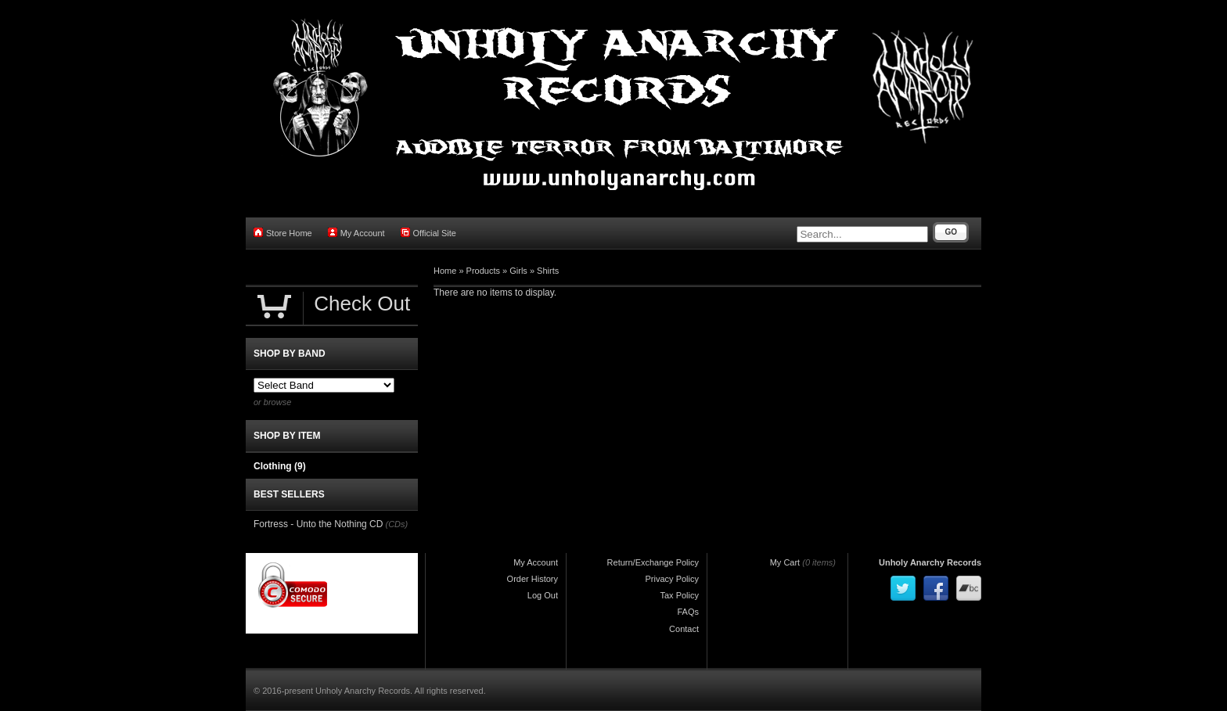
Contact (684, 629)
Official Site (428, 233)
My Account (356, 233)
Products (483, 270)
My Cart (785, 562)
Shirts (548, 270)
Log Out (542, 595)
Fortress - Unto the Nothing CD (318, 524)
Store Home (283, 233)
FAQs (688, 611)
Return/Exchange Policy (653, 562)
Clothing (280, 466)
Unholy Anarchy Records (930, 562)
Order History (532, 579)
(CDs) (396, 524)
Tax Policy (679, 595)
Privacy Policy (672, 579)
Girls (518, 270)
